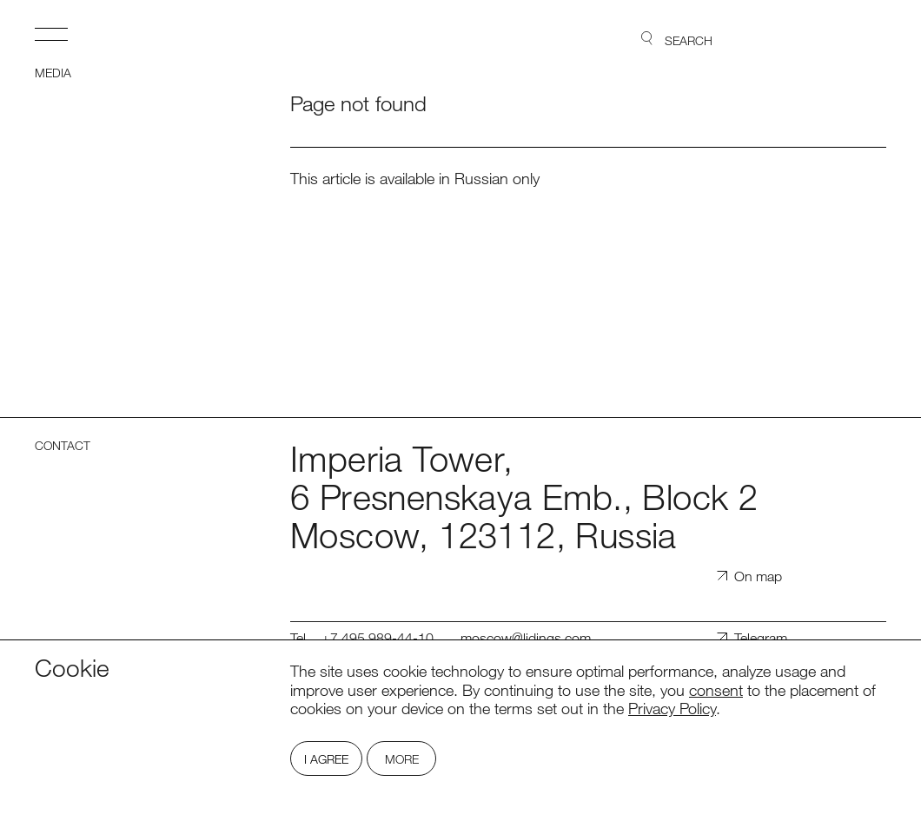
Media (53, 73)
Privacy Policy (672, 708)
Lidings (837, 39)
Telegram (760, 638)
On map (758, 576)
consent (716, 689)
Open (51, 33)
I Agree (326, 759)
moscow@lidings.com (525, 638)
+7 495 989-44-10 (377, 638)
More (402, 759)
